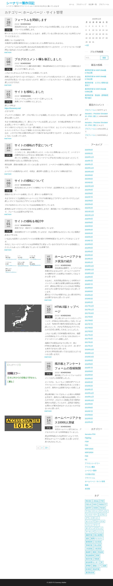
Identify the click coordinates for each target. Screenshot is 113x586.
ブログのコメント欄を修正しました (38, 59)
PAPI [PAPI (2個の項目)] (95, 504)
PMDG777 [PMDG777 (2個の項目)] (102, 504)
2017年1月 (89, 346)
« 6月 (87, 45)
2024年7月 (89, 161)
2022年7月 (89, 197)
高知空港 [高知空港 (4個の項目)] (96, 569)
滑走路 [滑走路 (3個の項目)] (100, 552)
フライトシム (90, 478)
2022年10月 (89, 186)
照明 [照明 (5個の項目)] (97, 555)
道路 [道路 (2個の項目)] (104, 566)
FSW (87, 441)
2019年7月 (89, 241)
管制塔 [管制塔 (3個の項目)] (96, 559)
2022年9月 (89, 190)
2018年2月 (89, 302)
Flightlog (88, 438)
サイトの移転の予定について (34, 145)
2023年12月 (89, 168)
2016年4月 (89, 378)
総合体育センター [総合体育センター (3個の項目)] (92, 562)
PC (86, 460)
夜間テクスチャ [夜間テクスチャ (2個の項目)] (97, 538)
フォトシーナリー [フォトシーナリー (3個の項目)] (92, 525)
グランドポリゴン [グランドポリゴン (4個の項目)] (92, 518)
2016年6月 (89, 371)
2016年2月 (89, 386)
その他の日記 (90, 474)
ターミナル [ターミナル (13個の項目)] (100, 521)
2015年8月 (89, 408)
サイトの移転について (29, 180)
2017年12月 (89, 306)
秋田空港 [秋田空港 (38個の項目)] (89, 559)
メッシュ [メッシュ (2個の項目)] (99, 532)
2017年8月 (89, 320)
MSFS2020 (89, 449)
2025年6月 (89, 150)
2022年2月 (89, 208)
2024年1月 (89, 164)
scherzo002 (26, 24)
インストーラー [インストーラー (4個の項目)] (91, 514)
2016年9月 (89, 360)
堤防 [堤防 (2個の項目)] (87, 538)
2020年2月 (89, 237)
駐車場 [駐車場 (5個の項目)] (88, 569)
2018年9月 (89, 277)
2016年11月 (89, 353)
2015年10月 (89, 400)
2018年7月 (89, 284)
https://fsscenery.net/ (13, 108)
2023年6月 (89, 179)
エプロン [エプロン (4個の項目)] (102, 514)
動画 (86, 485)
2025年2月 (89, 153)
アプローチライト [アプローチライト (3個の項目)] (92, 511)
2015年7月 (89, 411)
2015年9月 (89, 404)
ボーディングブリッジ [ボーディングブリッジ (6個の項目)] (94, 528)
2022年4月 (89, 204)
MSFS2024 (89, 452)
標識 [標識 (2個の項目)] (94, 552)
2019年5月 (89, 248)
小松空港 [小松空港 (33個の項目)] (97, 549)
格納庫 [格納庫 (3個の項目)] (88, 552)
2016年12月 (89, 349)
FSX (86, 445)
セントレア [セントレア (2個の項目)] (90, 521)
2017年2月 (89, 342)
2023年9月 (89, 175)
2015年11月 (89, 397)
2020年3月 (89, 233)
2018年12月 (89, 266)
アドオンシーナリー (92, 463)
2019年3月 (89, 255)
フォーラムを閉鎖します (31, 19)
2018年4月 (89, 295)
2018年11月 (89, 270)
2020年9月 (89, 219)
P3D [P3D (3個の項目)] (102, 501)
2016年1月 (89, 389)
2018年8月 (89, 280)
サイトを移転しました (29, 91)
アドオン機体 (90, 467)
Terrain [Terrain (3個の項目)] (102, 508)
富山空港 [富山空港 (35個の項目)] (97, 545)
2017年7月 (89, 324)
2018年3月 (89, 299)
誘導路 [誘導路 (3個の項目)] (88, 566)
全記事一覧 (93, 4)
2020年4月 (89, 230)
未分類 (87, 489)
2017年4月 (89, 335)
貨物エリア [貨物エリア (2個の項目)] (97, 566)
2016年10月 (89, 357)
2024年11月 (89, 157)
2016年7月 (89, 368)
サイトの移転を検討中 (29, 221)
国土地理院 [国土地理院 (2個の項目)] (98, 535)
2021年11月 (89, 215)
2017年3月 (89, 339)
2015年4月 (89, 422)
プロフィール (104, 4)
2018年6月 (89, 288)
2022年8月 (89, 193)
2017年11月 (89, 309)
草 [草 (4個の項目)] (102, 562)
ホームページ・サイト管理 (95, 481)
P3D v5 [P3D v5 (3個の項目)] (88, 504)
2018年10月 (89, 273)
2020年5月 (89, 226)
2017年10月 (89, 313)
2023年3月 (89, 182)
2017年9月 (89, 317)
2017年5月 (89, 331)
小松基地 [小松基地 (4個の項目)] (89, 549)
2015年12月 (89, 393)
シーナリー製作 (91, 470)
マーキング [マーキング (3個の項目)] (90, 532)
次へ (47, 448)
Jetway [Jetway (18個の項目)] (96, 501)
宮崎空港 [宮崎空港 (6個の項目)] (89, 545)
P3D (86, 456)
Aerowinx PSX (90, 434)
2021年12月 (89, 211)
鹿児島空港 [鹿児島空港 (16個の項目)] (90, 572)
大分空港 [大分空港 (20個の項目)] (97, 542)
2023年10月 (89, 172)
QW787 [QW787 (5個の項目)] (88, 508)
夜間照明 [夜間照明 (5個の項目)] (89, 542)
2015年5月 (89, 418)
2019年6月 (89, 244)
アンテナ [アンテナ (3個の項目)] (104, 511)
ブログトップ (81, 4)
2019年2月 (89, 259)
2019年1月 (89, 262)
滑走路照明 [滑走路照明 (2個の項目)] (90, 555)
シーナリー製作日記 (20, 3)
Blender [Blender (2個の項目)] (88, 501)
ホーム (71, 4)
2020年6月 (89, 222)
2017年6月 (89, 328)
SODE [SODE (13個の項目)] (95, 508)
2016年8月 (89, 364)
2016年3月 (89, 382)
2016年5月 (89, 375)
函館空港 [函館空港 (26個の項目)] (89, 535)
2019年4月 (89, 251)
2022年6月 (89, 201)
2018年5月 (89, 291)
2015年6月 (89, 415)
